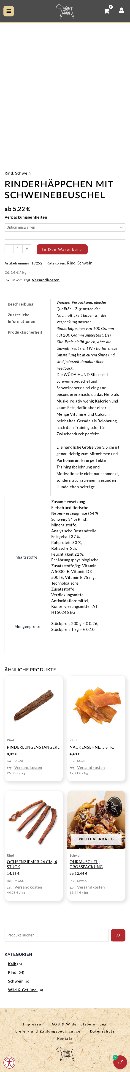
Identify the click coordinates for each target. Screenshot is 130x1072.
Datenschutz (103, 1031)
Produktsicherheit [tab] (25, 332)
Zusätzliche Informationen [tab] (21, 318)
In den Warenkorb (62, 249)
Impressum (32, 1024)
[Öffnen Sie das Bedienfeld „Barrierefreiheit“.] (9, 1063)
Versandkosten (46, 280)
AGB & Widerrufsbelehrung (80, 1024)
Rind (9, 173)
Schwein (23, 173)
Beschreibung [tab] (21, 304)
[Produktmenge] (18, 248)
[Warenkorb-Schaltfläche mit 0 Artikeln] (120, 1062)
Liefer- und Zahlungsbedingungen (48, 1031)
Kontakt (65, 1037)
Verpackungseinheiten (26, 217)
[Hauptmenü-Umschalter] (8, 11)
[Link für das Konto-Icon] (121, 10)
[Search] (118, 935)
